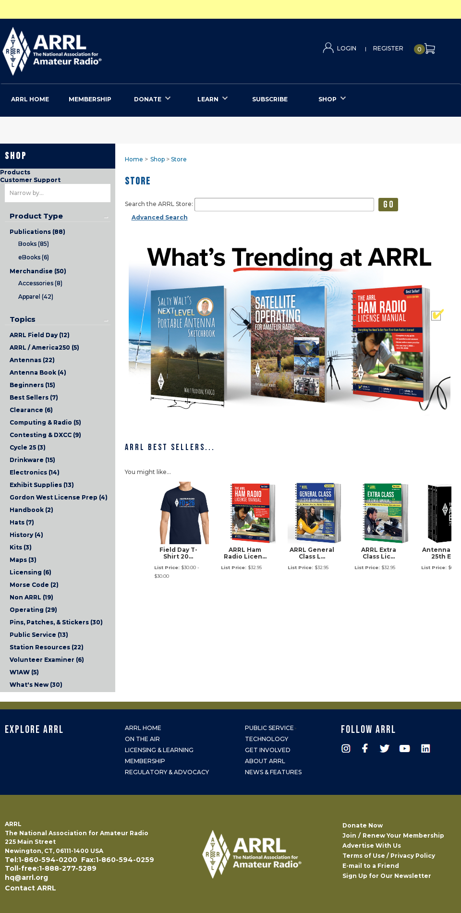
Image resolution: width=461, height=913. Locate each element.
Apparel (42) (35, 296)
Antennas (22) (32, 360)
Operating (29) (33, 609)
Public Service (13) (39, 634)
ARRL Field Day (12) (40, 335)
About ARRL (265, 761)
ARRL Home (143, 727)
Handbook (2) (31, 509)
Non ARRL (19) (31, 597)
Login (346, 48)
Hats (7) (22, 522)
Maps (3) (23, 559)
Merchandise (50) (38, 271)
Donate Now (362, 825)
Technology (266, 739)
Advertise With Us (371, 845)
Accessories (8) (40, 283)
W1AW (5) (24, 672)
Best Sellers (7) (34, 397)
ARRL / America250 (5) (44, 347)
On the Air (142, 739)
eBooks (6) (33, 257)
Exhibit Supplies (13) (42, 484)
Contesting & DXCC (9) (45, 434)
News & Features (273, 772)
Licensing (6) (30, 572)
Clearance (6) (31, 410)
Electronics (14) (35, 472)
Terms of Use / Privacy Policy (388, 855)
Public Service (269, 727)
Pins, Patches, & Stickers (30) (56, 622)
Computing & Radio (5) (45, 422)
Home (134, 159)
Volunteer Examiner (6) (47, 659)
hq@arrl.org (26, 877)
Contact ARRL (30, 888)
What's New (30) (36, 684)
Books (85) (33, 243)
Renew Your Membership (403, 835)
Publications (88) (37, 231)
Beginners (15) (32, 385)
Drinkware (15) (32, 459)
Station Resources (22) (47, 647)
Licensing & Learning (159, 750)
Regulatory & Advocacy (167, 772)
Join (349, 835)
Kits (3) (21, 547)
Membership (145, 761)
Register (388, 48)
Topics (23, 319)
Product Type (36, 216)
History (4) (26, 534)
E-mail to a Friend (370, 865)
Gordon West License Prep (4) (59, 497)
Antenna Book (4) (38, 372)
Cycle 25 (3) (28, 447)
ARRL (91, 48)
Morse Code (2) (34, 584)
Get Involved (268, 750)
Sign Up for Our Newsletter (386, 875)
